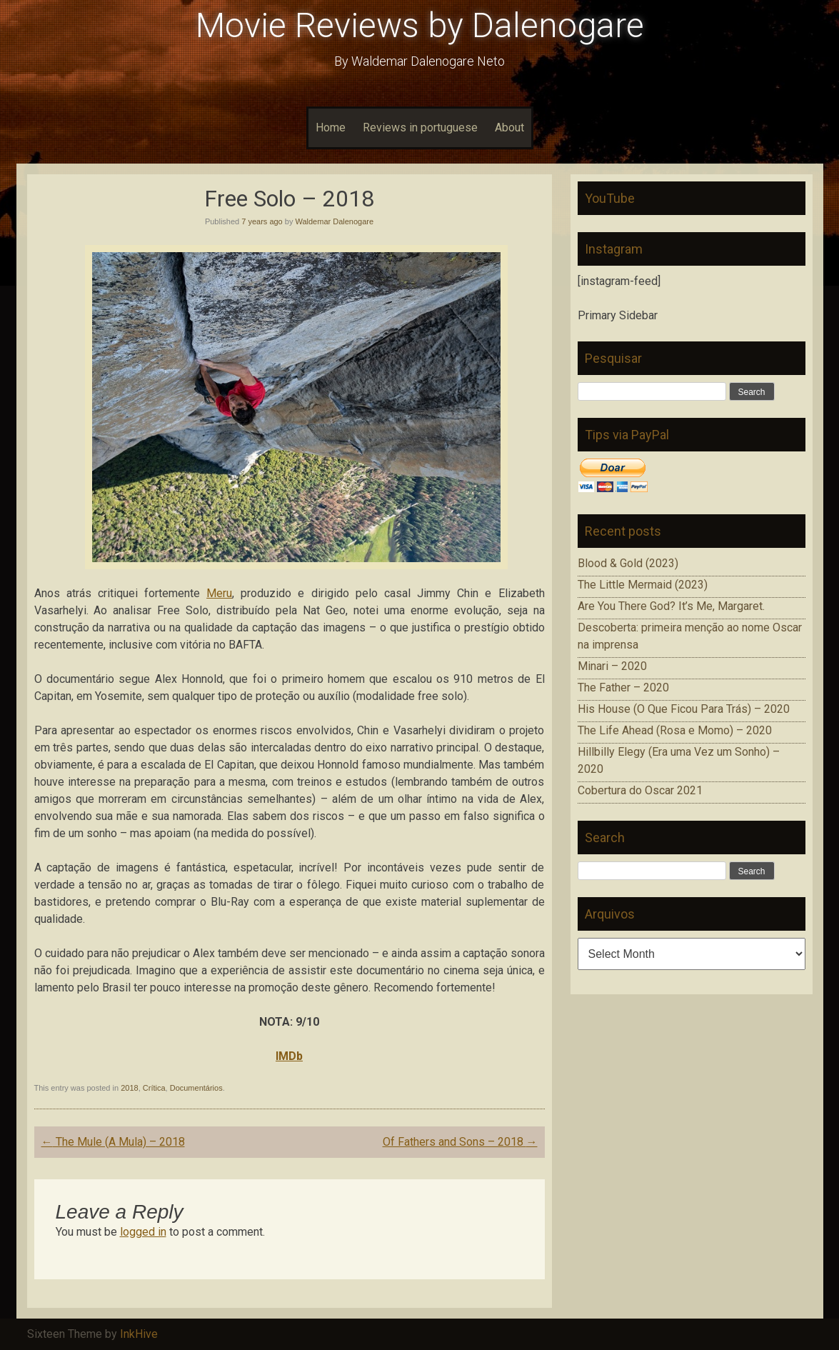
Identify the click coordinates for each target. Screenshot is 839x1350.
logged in (143, 1232)
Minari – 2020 (612, 666)
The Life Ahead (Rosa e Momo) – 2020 (675, 730)
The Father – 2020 (623, 687)
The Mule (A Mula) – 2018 (113, 1142)
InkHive (139, 1334)
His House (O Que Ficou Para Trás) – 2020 (684, 709)
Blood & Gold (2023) (628, 563)
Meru (219, 593)
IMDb (289, 1056)
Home (331, 127)
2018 (129, 1088)
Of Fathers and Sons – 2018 (460, 1142)
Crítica (154, 1088)
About (509, 127)
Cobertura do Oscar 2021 (640, 790)
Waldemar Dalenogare (334, 221)
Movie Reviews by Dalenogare (420, 25)
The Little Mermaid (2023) (643, 584)
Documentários (196, 1088)
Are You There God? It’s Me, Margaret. (671, 606)
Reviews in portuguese (420, 127)
